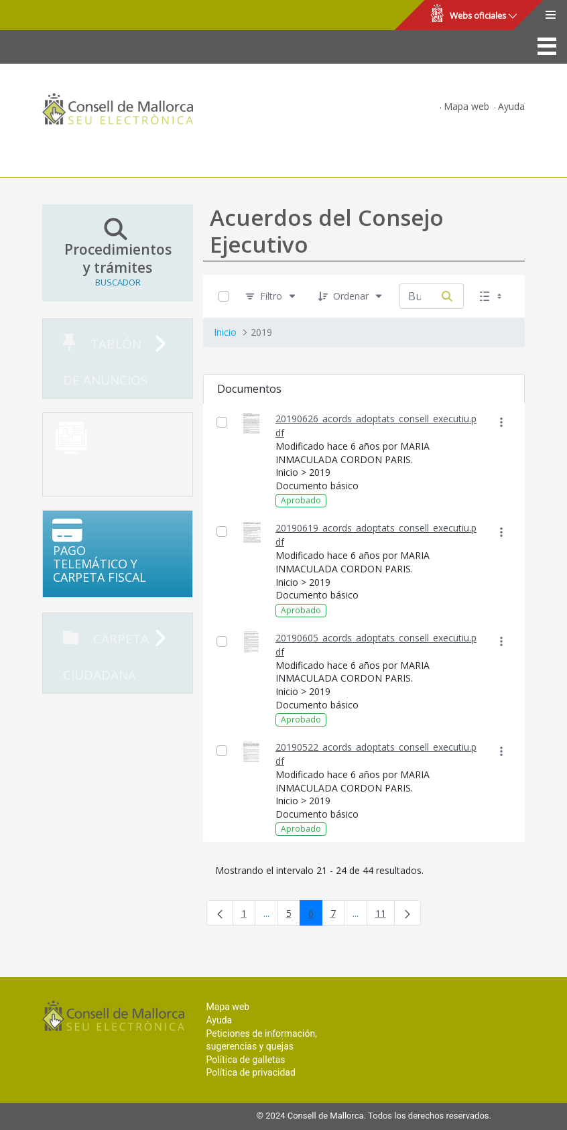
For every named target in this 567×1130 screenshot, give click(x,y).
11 (385, 916)
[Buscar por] (447, 296)
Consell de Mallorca (56, 15)
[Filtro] (271, 296)
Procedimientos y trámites (117, 252)
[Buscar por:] (415, 296)
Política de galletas (246, 1059)
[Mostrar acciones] (501, 422)
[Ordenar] (351, 296)
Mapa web (466, 106)
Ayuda (511, 106)
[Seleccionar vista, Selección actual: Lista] (492, 296)
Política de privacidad (251, 1072)
